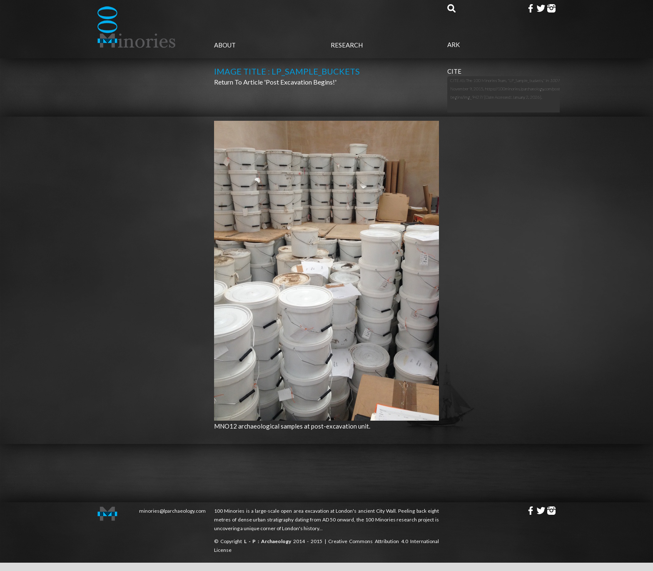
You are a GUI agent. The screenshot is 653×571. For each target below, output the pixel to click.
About (225, 45)
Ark (453, 44)
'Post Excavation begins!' (300, 82)
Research (347, 45)
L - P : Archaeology (268, 541)
